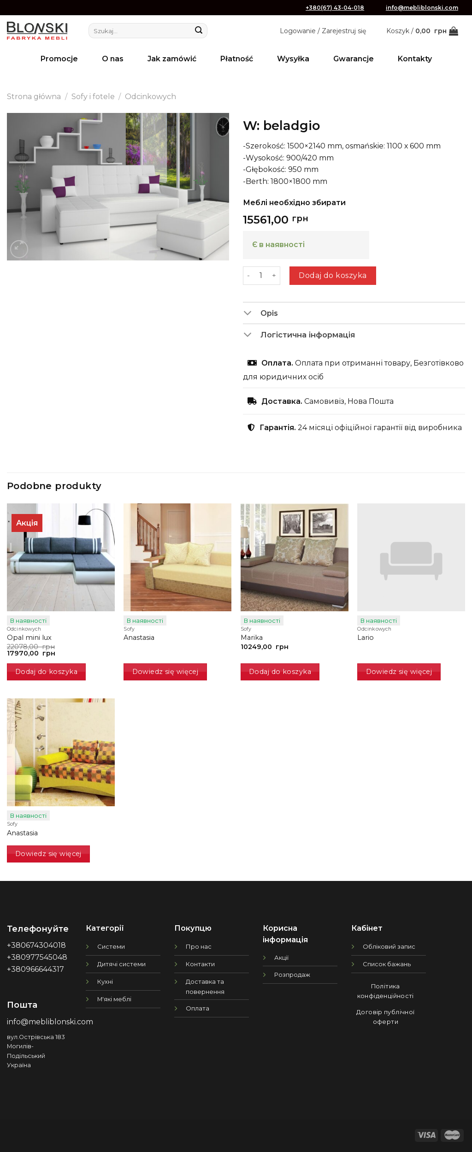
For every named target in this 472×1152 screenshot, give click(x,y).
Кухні (105, 981)
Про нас (199, 946)
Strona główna (34, 96)
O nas (113, 58)
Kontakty (415, 58)
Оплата (197, 1008)
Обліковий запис (389, 946)
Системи (111, 946)
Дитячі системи (121, 964)
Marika (252, 637)
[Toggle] (251, 314)
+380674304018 (36, 945)
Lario (365, 637)
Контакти (200, 964)
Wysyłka (293, 58)
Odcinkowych (150, 96)
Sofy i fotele (93, 96)
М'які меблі (114, 999)
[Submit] (198, 30)
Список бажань (387, 964)
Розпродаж (292, 974)
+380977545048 (37, 957)
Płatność (236, 58)
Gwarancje (353, 58)
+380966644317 (35, 969)
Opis (260, 314)
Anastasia (139, 637)
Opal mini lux (29, 637)
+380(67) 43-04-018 (335, 7)
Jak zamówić (172, 58)
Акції (281, 957)
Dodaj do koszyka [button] (46, 672)
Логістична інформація (299, 335)
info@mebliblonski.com (422, 7)
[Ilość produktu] (261, 275)
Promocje (59, 58)
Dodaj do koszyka (333, 275)
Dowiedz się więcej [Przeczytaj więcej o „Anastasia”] (165, 672)
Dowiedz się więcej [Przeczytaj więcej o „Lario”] (399, 672)
